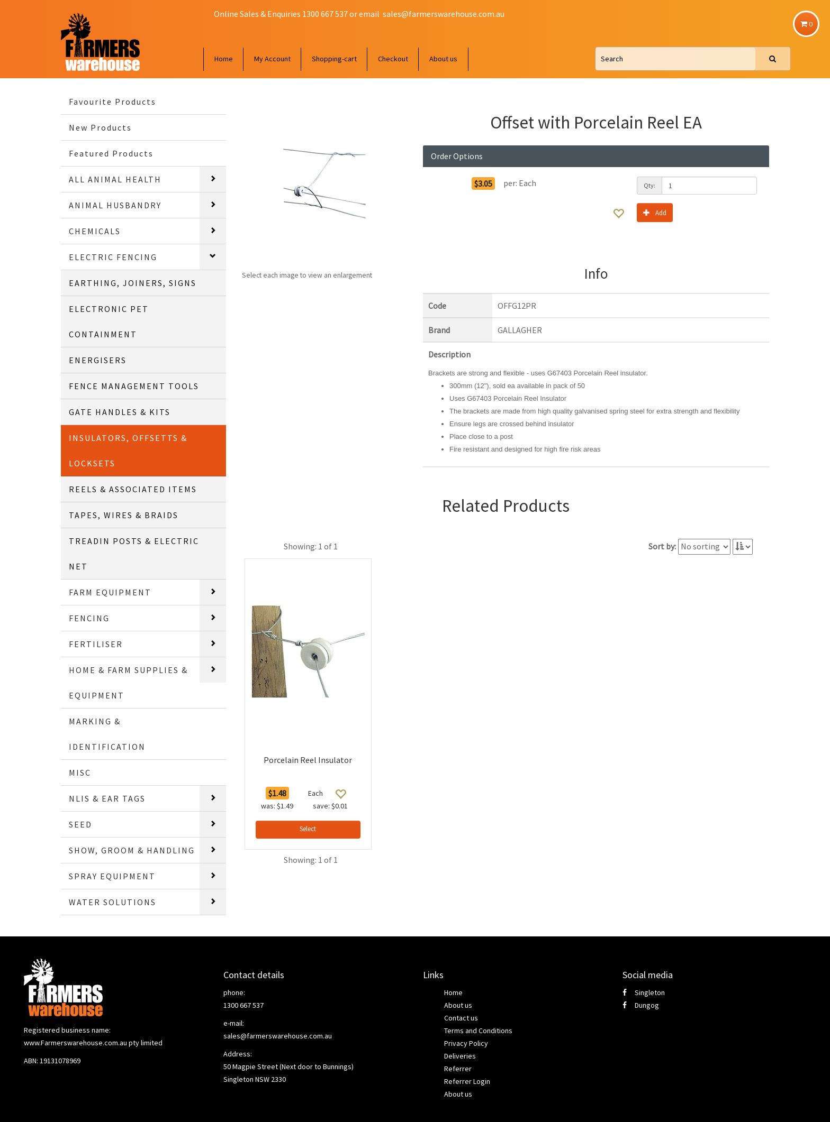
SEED (80, 824)
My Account (272, 58)
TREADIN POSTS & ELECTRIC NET (134, 554)
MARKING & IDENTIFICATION (107, 734)
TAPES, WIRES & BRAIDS (123, 515)
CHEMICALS (95, 231)
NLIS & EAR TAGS (107, 798)
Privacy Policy (466, 1043)
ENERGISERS (98, 360)
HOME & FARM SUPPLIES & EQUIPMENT (128, 683)
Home (223, 58)
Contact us (461, 1018)
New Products (100, 127)
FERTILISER (96, 644)
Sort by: (662, 546)
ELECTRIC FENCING (113, 257)
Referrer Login (467, 1081)
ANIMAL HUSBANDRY (115, 205)
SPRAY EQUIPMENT (112, 876)
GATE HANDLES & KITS (119, 412)
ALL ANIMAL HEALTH (115, 179)
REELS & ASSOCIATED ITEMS (133, 489)
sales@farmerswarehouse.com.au (443, 13)
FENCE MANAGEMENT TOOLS (134, 386)
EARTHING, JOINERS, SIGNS (132, 283)
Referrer (458, 1068)
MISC (80, 772)
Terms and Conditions (478, 1030)
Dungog (640, 1005)
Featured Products (111, 153)
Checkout (393, 58)
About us (443, 58)
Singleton (643, 992)
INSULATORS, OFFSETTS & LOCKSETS (128, 450)
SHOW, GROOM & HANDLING (132, 850)
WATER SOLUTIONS (112, 902)
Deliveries (460, 1056)
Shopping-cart (334, 58)
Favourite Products (112, 101)
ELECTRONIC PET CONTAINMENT (109, 321)
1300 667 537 (243, 1005)
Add (654, 212)
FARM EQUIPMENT (110, 592)
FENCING (89, 618)
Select (308, 828)
